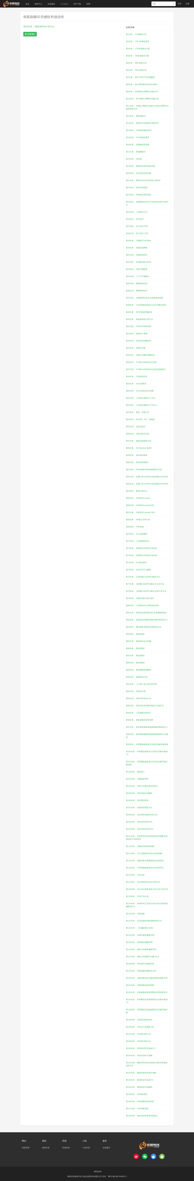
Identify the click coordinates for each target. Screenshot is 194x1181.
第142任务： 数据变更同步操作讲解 (141, 1073)
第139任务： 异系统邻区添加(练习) (140, 1048)
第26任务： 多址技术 (134, 219)
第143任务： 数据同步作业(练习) (139, 1080)
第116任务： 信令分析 (135, 875)
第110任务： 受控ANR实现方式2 (139, 829)
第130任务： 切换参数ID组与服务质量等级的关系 (146, 978)
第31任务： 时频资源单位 (136, 255)
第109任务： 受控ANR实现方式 (139, 822)
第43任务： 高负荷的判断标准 (138, 341)
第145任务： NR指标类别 (136, 1094)
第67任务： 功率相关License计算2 (140, 512)
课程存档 (97, 1171)
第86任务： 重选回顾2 (135, 648)
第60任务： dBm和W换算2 (137, 462)
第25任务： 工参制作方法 (136, 212)
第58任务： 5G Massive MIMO (139, 448)
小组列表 (86, 1148)
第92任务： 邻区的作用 (135, 691)
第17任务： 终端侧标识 (135, 152)
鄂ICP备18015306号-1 (117, 1176)
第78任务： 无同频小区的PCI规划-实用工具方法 (146, 591)
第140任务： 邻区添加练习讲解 (139, 1055)
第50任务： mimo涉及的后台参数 (140, 391)
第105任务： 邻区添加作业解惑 (139, 793)
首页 (27, 4)
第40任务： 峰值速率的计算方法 (139, 319)
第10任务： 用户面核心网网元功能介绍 (142, 99)
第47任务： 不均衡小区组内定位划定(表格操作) (146, 369)
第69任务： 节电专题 (134, 527)
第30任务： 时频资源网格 (136, 248)
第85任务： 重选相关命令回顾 (138, 641)
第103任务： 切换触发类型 (137, 779)
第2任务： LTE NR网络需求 (137, 41)
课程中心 (38, 4)
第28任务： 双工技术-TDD (137, 233)
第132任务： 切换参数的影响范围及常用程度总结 (146, 992)
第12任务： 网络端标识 (135, 116)
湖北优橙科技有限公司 (92, 1176)
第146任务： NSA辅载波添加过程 (140, 1101)
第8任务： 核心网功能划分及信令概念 (142, 84)
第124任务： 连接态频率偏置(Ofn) (140, 935)
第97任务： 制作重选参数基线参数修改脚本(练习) (146, 727)
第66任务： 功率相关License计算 (140, 505)
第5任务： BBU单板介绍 (136, 63)
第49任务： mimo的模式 (136, 384)
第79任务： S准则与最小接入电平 (140, 598)
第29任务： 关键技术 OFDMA (138, 240)
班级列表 (66, 1148)
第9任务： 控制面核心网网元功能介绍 (142, 91)
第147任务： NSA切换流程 (137, 1108)
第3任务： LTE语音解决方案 (138, 49)
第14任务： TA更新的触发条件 (138, 130)
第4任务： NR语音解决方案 (137, 56)
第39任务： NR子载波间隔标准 (139, 312)
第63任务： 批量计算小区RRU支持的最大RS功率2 (147, 484)
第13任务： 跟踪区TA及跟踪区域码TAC (142, 123)
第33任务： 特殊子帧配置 (136, 269)
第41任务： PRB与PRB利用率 (138, 326)
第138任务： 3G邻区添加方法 (138, 1041)
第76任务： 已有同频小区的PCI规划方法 (143, 577)
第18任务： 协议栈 (134, 159)
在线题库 (51, 4)
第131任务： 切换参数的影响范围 (140, 985)
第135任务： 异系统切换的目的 (139, 1020)
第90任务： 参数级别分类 (136, 677)
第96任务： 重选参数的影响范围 (139, 720)
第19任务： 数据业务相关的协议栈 (140, 166)
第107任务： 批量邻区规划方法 (139, 807)
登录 (179, 4)
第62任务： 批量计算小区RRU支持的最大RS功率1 (147, 477)
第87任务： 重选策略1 (135, 655)
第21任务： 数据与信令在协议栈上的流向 (143, 180)
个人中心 (64, 4)
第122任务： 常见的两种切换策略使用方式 (144, 921)
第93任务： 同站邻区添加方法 (138, 698)
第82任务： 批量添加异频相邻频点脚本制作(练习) (146, 620)
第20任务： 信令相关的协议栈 (138, 173)
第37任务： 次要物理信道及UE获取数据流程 (144, 298)
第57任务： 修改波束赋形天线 (138, 441)
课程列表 (46, 1148)
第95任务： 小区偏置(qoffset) (138, 713)
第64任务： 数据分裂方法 (136, 491)
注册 (187, 4)
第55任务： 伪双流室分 (135, 426)
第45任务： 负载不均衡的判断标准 (140, 355)
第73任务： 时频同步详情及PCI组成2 (141, 555)
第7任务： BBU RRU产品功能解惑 (140, 77)
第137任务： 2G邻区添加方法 (138, 1034)
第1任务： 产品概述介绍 (136, 34)
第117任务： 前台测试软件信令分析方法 (143, 882)
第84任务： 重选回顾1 (135, 634)
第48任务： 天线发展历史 (136, 376)
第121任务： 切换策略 (135, 914)
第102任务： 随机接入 (135, 772)
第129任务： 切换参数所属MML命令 (141, 971)
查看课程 (30, 34)
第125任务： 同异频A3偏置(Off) (139, 942)
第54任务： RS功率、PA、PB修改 (140, 419)
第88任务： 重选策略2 (135, 663)
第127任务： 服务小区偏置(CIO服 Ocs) (142, 956)
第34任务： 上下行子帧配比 (137, 276)
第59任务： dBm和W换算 (136, 455)
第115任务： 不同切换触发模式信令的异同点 (144, 868)
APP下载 (77, 4)
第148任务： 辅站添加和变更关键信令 (142, 1116)
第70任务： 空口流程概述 (136, 534)
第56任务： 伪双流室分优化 (137, 434)
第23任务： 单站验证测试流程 (138, 195)
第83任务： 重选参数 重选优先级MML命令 (143, 627)
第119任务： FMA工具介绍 (137, 896)
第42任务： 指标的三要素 (136, 333)
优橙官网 (25, 1148)
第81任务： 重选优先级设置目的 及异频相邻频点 (146, 612)
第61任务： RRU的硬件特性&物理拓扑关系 (144, 469)
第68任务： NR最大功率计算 (138, 519)
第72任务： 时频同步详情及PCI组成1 (141, 548)
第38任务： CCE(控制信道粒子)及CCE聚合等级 (146, 305)
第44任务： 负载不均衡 (135, 348)
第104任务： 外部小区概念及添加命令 (142, 786)
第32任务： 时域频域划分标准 (138, 262)
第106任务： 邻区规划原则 (137, 800)
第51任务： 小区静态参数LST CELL (141, 398)
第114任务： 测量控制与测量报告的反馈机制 (144, 860)
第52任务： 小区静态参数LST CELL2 (141, 405)
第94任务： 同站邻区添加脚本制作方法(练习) (145, 705)
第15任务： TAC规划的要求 (137, 137)
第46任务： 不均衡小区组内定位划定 (141, 362)
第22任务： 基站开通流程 (136, 187)
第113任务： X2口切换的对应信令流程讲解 (144, 853)
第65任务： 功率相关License (138, 498)
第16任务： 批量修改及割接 (137, 144)
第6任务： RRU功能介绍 (136, 70)
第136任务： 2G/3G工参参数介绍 (140, 1027)
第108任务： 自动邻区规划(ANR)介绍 (141, 815)
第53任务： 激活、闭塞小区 (137, 412)
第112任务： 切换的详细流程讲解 (140, 846)
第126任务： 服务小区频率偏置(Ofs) (141, 949)
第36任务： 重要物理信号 (136, 291)
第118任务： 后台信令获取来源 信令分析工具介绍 (147, 889)
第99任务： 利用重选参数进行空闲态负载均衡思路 (147, 744)
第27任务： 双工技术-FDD (137, 226)
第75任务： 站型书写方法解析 (138, 570)
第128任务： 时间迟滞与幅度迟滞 (140, 964)
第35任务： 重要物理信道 (136, 283)
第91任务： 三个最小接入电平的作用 (141, 684)
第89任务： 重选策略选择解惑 (138, 670)
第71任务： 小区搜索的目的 (137, 541)
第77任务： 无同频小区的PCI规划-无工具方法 (145, 584)
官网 (88, 4)
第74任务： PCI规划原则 (136, 562)
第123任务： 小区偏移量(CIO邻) (139, 928)
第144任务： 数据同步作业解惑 (139, 1087)
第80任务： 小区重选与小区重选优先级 (142, 605)
